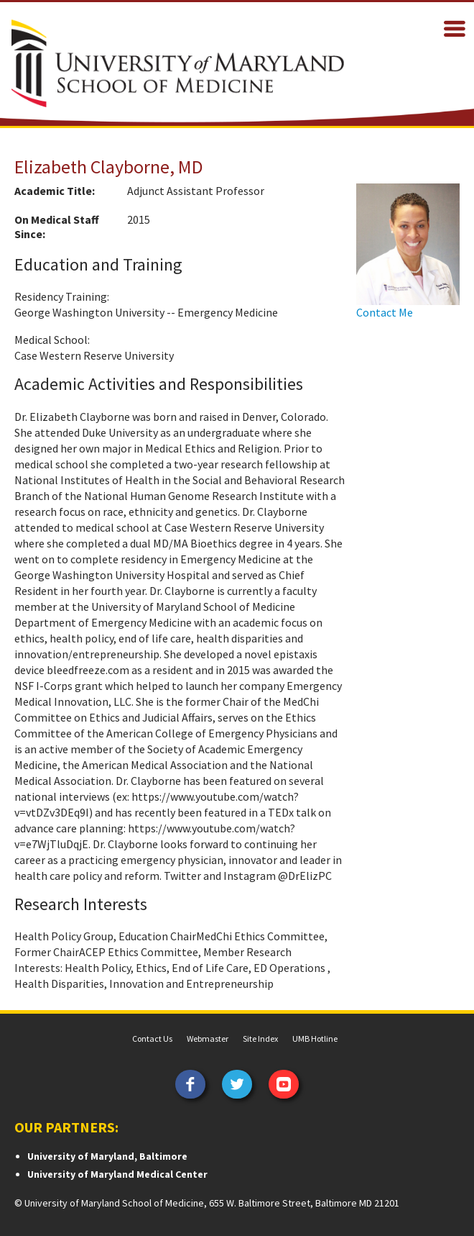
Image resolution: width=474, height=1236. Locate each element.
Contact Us (152, 1038)
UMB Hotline (315, 1038)
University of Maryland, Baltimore (107, 1156)
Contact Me (384, 312)
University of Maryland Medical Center (117, 1174)
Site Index (260, 1038)
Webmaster (207, 1038)
